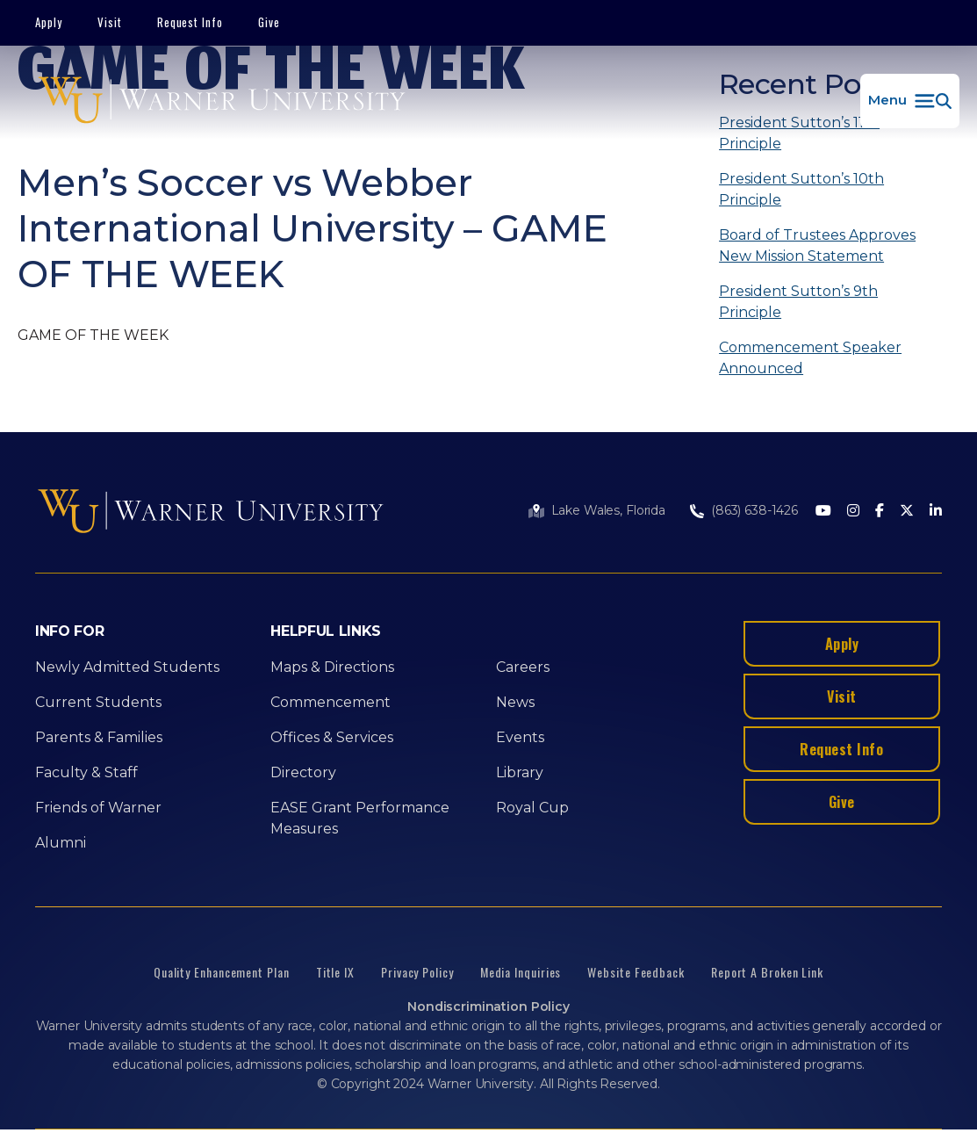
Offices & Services (331, 737)
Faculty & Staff (86, 772)
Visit (109, 22)
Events (520, 737)
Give (269, 22)
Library (519, 772)
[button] (909, 101)
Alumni (60, 842)
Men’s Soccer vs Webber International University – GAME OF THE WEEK (312, 228)
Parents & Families (98, 737)
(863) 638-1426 (754, 510)
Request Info (190, 22)
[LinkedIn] (936, 511)
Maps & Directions (332, 667)
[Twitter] (907, 511)
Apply (48, 22)
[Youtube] (823, 511)
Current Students (98, 702)
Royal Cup (532, 807)
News (515, 702)
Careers (523, 667)
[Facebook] (879, 511)
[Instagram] (853, 511)
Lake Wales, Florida (608, 510)
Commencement (330, 702)
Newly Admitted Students (127, 667)
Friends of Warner (98, 807)
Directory (303, 772)
